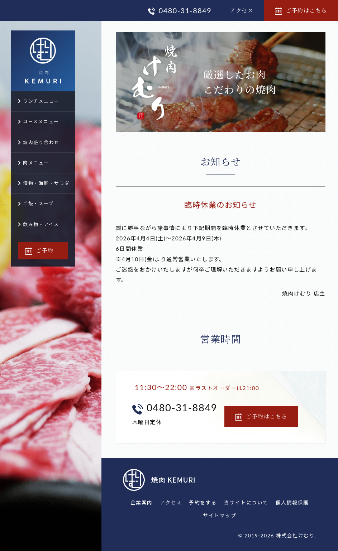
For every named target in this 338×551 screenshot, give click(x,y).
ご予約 (39, 250)
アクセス (241, 10)
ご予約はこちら (301, 10)
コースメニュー (38, 121)
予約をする (203, 502)
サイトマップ (219, 515)
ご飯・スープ (36, 203)
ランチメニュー (38, 101)
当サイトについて (246, 502)
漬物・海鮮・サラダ (44, 183)
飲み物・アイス (38, 224)
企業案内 (141, 502)
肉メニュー (33, 163)
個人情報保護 (292, 502)
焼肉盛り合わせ (38, 142)
